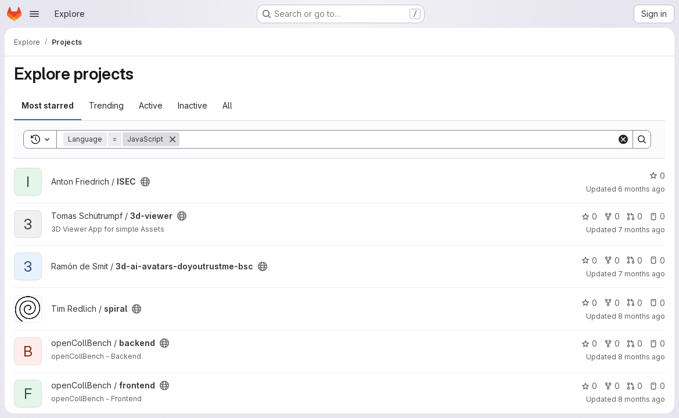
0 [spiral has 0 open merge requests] (634, 303)
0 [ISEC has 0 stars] (657, 176)
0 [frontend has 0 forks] (612, 386)
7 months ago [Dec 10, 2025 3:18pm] (641, 229)
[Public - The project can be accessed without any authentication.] (145, 181)
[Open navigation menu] (34, 14)
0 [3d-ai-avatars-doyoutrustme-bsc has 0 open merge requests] (634, 260)
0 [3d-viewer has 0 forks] (612, 216)
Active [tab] (151, 105)
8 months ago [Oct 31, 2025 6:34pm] (641, 356)
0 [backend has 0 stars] (589, 343)
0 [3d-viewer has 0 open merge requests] (634, 216)
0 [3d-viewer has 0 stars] (589, 216)
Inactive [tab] (192, 105)
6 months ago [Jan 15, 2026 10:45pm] (641, 189)
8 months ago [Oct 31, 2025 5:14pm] (641, 399)
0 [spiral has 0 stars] (589, 303)
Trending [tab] (106, 105)
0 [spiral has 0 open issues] (657, 303)
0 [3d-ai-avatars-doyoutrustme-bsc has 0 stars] (589, 260)
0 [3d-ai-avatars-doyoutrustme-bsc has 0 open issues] (657, 260)
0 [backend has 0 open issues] (657, 343)
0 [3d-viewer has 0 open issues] (657, 216)
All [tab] (227, 105)
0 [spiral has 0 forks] (612, 303)
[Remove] (172, 139)
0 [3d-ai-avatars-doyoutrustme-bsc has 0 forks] (612, 260)
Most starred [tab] (47, 105)
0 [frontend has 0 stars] (589, 386)
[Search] (398, 139)
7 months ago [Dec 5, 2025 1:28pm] (641, 273)
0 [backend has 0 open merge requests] (634, 343)
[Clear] (623, 139)
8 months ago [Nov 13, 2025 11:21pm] (641, 316)
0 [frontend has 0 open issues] (657, 386)
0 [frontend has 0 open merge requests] (634, 386)
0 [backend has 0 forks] (612, 343)
